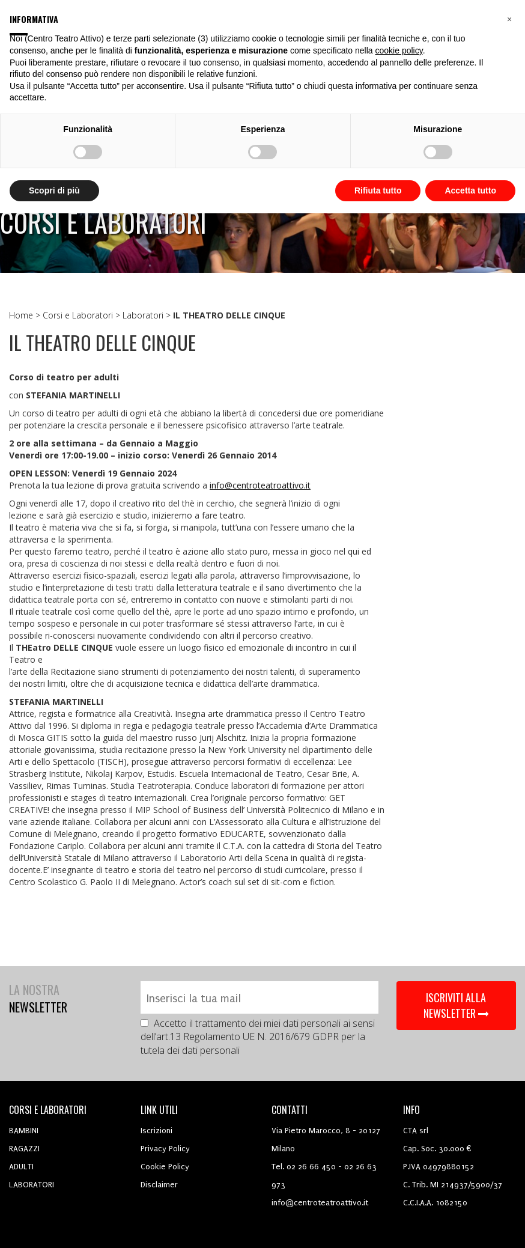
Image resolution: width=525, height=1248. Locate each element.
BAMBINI (23, 1130)
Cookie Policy (165, 1166)
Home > (26, 315)
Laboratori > (148, 315)
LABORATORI (31, 1184)
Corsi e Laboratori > (83, 315)
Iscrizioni (156, 1130)
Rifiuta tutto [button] (378, 190)
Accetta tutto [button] (470, 190)
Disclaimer (159, 1184)
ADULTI (21, 1166)
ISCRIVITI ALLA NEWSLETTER (456, 1005)
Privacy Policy (165, 1148)
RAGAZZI (24, 1148)
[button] (509, 19)
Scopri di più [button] (54, 190)
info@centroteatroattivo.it (260, 485)
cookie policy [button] (399, 50)
